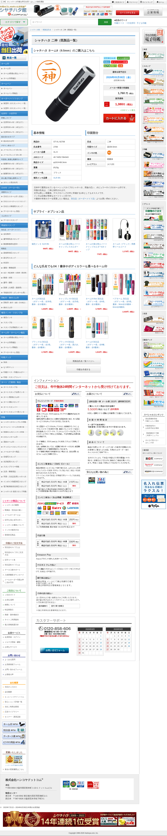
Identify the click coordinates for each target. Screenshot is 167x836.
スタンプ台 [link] (7, 322)
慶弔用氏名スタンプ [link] (11, 239)
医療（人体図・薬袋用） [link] (13, 288)
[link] (43, 235)
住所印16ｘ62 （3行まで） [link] (13, 122)
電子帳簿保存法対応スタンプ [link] (14, 486)
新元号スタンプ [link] (9, 258)
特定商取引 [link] (9, 610)
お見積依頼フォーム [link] (12, 664)
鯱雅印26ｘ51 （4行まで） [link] (13, 174)
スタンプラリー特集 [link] (11, 467)
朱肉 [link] (5, 362)
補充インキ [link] (7, 317)
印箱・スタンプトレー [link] (12, 377)
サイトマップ (147, 2)
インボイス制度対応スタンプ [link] (14, 482)
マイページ (133, 2)
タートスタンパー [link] (10, 407)
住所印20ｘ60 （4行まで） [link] (13, 127)
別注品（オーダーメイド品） (83, 198)
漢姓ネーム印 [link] (8, 442)
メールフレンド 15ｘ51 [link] (12, 150)
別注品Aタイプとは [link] (12, 547)
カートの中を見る (127, 13)
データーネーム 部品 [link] (11, 211)
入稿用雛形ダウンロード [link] (14, 575)
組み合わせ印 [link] (8, 141)
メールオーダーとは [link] (12, 515)
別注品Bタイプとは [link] (12, 565)
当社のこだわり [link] (11, 687)
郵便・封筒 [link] (7, 278)
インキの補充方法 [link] (12, 530)
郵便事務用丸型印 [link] (10, 244)
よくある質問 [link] (10, 659)
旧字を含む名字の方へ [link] (13, 520)
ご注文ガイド (119, 2)
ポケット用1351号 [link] (10, 182)
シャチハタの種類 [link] (12, 505)
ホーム (161, 2)
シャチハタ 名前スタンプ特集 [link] (15, 491)
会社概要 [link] (8, 692)
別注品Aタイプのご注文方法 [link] (14, 553)
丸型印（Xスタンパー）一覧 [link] (14, 108)
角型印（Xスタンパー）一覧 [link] (14, 103)
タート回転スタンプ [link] (11, 402)
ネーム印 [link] (6, 68)
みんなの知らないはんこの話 (152, 441)
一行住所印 (130, 23)
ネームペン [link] (7, 88)
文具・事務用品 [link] (9, 471)
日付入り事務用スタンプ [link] (13, 206)
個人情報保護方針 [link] (12, 625)
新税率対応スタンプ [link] (11, 253)
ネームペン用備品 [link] (10, 93)
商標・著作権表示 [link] (12, 615)
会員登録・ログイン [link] (12, 637)
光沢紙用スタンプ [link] (10, 462)
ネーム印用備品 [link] (9, 78)
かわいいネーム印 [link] (10, 437)
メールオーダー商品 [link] (11, 452)
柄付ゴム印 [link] (7, 307)
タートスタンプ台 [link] (10, 387)
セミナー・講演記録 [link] (12, 717)
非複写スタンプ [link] (9, 457)
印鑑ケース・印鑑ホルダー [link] (13, 372)
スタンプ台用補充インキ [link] (13, 327)
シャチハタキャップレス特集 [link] (14, 422)
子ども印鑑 (141, 23)
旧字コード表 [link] (10, 560)
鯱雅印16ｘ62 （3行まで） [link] (13, 164)
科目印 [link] (6, 263)
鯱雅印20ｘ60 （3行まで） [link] (13, 169)
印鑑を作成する (83, 369)
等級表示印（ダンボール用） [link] (14, 293)
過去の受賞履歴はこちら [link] (14, 769)
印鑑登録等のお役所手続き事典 (152, 427)
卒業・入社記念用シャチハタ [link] (14, 477)
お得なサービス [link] (11, 647)
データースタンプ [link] (10, 220)
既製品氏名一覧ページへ (83, 361)
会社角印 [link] (6, 234)
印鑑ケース (119, 23)
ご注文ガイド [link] (10, 595)
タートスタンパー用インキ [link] (13, 412)
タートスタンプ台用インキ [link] (13, 392)
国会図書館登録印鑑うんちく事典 (152, 420)
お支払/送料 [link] (9, 600)
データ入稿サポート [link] (12, 570)
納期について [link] (10, 605)
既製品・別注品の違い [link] (13, 510)
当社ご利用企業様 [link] (12, 707)
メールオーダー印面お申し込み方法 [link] (14, 581)
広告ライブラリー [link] (12, 712)
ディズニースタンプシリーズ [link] (14, 447)
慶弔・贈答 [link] (7, 283)
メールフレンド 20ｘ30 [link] (12, 155)
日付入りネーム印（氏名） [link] (13, 196)
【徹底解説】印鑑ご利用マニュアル (152, 434)
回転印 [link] (14, 302)
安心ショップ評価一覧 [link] (13, 702)
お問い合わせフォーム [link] (13, 669)
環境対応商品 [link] (10, 535)
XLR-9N (56, 178)
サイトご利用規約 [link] (12, 620)
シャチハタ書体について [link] (14, 525)
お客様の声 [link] (9, 674)
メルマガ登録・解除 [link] (12, 642)
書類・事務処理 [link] (9, 268)
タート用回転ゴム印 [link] (11, 397)
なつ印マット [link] (8, 367)
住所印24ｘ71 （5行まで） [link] (13, 132)
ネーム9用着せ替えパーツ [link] (13, 73)
